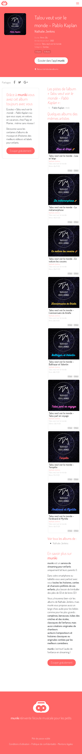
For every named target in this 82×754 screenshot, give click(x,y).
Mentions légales (65, 744)
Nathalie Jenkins (45, 31)
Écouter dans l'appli (51, 60)
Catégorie (38, 47)
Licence (38, 44)
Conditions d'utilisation (19, 744)
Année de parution (42, 41)
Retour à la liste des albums (46, 69)
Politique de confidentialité (43, 744)
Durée (37, 38)
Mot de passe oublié (41, 738)
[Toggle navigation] (78, 3)
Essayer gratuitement (20, 150)
